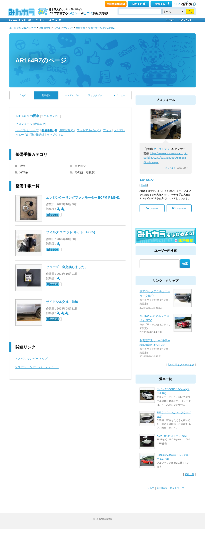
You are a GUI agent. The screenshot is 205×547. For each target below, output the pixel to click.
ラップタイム (95, 95)
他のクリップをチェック (181, 364)
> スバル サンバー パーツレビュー (37, 367)
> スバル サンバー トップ (31, 358)
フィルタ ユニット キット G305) (70, 232)
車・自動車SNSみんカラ (22, 27)
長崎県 (144, 185)
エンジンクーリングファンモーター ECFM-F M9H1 (83, 197)
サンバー (68, 27)
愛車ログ (39, 123)
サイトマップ (177, 488)
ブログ (21, 95)
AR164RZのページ (41, 60)
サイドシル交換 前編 (62, 302)
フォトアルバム (70, 95)
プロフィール (23, 123)
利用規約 (162, 488)
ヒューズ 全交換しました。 (68, 267)
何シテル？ (170, 168)
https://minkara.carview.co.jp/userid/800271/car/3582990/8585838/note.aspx (165, 158)
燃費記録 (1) (67, 130)
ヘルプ (176, 4)
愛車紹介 (46, 95)
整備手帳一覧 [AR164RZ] (101, 27)
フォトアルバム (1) (89, 130)
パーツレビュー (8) (27, 130)
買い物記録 (37, 134)
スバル (57, 27)
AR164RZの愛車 (27, 116)
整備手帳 (80, 27)
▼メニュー (119, 95)
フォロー (152, 208)
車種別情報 (45, 27)
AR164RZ (147, 180)
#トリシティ (162, 148)
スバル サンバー (50, 115)
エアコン (80, 165)
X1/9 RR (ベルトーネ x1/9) (172, 435)
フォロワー (179, 208)
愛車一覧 (189, 474)
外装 (22, 165)
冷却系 (23, 172)
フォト (107, 130)
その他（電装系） (85, 172)
